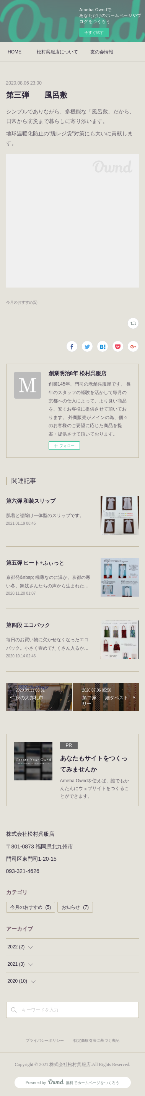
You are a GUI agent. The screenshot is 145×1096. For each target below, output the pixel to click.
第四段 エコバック (28, 625)
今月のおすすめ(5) (21, 302)
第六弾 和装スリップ (31, 501)
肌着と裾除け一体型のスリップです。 (45, 515)
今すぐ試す (94, 32)
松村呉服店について (57, 52)
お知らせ (75, 907)
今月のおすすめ (30, 907)
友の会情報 (101, 52)
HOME (14, 52)
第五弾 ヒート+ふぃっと (35, 563)
